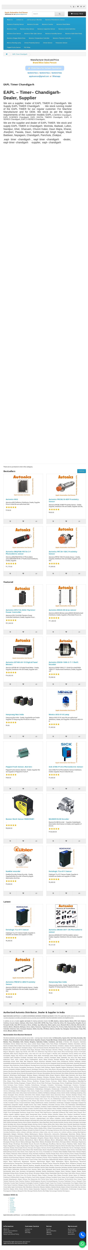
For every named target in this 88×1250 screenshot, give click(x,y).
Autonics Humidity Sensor (53, 33)
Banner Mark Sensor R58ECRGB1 (20, 819)
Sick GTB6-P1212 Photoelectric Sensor (66, 767)
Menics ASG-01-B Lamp (59, 714)
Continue (81, 471)
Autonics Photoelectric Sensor (55, 20)
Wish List (71, 1232)
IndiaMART (13, 1208)
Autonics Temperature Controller (39, 38)
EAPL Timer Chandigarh (19, 54)
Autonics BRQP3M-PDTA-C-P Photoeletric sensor (18, 552)
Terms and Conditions (10, 1231)
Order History (72, 1231)
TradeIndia (12, 1210)
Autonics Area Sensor (27, 29)
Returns (27, 1231)
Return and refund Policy (11, 1234)
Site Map (27, 1232)
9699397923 (33, 73)
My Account (72, 1229)
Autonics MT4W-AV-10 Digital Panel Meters (21, 663)
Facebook (12, 1198)
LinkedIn (12, 1202)
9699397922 (45, 73)
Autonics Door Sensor (14, 33)
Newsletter (71, 1234)
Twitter (11, 1200)
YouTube (12, 1204)
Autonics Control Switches (66, 29)
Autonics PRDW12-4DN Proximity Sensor (20, 983)
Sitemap (12, 1206)
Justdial (12, 1212)
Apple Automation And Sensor (20, 1242)
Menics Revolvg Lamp (14, 43)
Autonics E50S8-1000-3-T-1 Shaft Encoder (63, 663)
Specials (49, 1234)
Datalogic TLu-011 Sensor (60, 871)
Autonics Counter (47, 24)
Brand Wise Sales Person (44, 62)
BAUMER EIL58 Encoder (59, 819)
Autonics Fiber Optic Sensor (33, 33)
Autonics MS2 (12, 499)
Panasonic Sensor (61, 43)
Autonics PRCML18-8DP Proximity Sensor (64, 500)
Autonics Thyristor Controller (62, 38)
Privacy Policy (7, 1232)
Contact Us (19, 20)
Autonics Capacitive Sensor (46, 29)
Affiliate (48, 1232)
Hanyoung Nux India (15, 714)
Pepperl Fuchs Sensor (14, 47)
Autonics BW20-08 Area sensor (62, 610)
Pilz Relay (27, 47)
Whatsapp (56, 76)
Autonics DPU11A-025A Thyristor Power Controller (20, 611)
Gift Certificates (51, 1231)
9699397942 (57, 73)
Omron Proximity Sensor (32, 43)
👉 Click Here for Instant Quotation (44, 68)
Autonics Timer (12, 29)
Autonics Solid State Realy (73, 33)
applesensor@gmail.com (39, 76)
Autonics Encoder (32, 24)
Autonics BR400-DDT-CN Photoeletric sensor (65, 930)
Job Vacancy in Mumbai (34, 20)
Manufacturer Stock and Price (45, 60)
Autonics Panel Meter (63, 24)
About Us (10, 20)
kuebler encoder (13, 871)
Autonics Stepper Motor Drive (16, 38)
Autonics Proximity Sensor (15, 24)
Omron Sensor (47, 43)
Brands (48, 1229)
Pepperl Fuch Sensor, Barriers (19, 767)
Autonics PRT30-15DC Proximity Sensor (63, 552)
